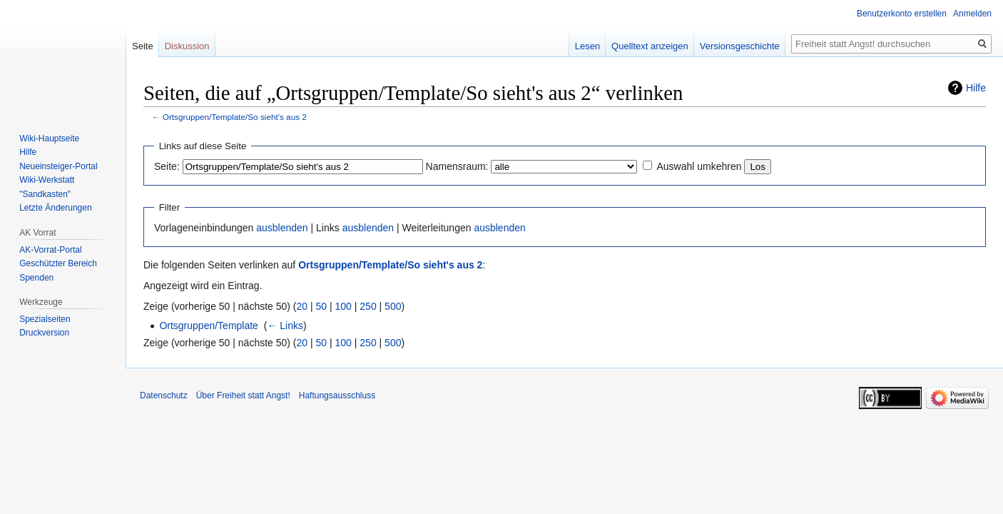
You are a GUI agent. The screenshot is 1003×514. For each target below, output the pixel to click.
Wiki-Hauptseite (49, 138)
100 (343, 306)
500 (393, 306)
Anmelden (972, 14)
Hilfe (976, 88)
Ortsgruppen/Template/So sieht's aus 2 (235, 116)
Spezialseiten (44, 319)
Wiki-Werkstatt (46, 180)
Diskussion (187, 46)
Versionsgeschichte (740, 46)
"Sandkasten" (45, 194)
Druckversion (44, 333)
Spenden (36, 278)
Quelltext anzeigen (649, 46)
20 (302, 306)
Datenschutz (164, 395)
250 (368, 306)
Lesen (587, 46)
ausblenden (281, 227)
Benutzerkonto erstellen (902, 14)
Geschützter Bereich (58, 263)
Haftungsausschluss (337, 395)
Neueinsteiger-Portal (58, 166)
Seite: (167, 166)
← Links (285, 325)
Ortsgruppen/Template (208, 325)
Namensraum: (457, 166)
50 (321, 306)
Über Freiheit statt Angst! (243, 395)
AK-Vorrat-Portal (50, 250)
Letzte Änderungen (55, 208)
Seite (142, 46)
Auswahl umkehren (698, 166)
